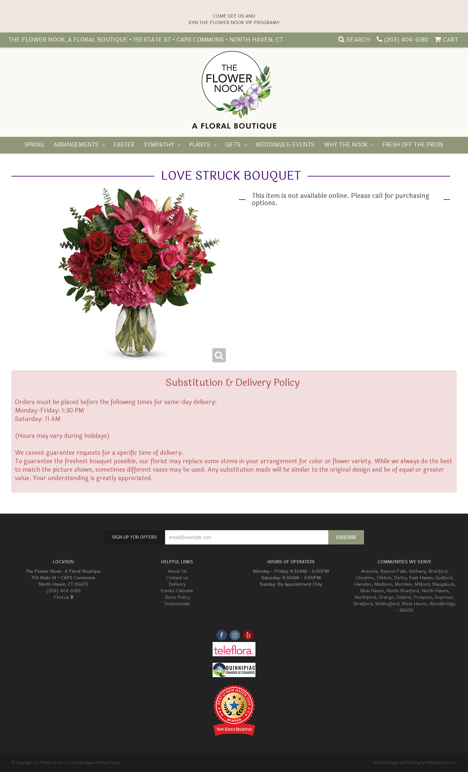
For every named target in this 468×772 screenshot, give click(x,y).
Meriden (403, 584)
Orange (386, 597)
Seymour (444, 597)
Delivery (177, 584)
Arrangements (76, 145)
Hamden (362, 584)
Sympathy (159, 145)
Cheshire (365, 577)
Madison (383, 584)
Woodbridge (442, 603)
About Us (177, 571)
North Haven (435, 590)
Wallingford (387, 603)
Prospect (422, 597)
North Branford (402, 590)
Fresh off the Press (413, 145)
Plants (199, 145)
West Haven (414, 603)
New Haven (372, 590)
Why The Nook (346, 145)
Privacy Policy (108, 762)
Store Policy (177, 597)
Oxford (403, 597)
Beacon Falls (393, 571)
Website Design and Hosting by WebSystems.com (415, 762)
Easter (123, 145)
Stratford (362, 603)
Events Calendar (177, 590)
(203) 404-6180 (406, 39)
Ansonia (369, 571)
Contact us (177, 577)
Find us (63, 597)
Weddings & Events (284, 145)
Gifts (232, 145)
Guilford (443, 577)
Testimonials (177, 603)
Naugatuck (443, 584)
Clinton (384, 577)
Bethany (417, 571)
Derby (400, 577)
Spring (34, 145)
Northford (365, 597)
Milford (422, 584)
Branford (437, 571)
